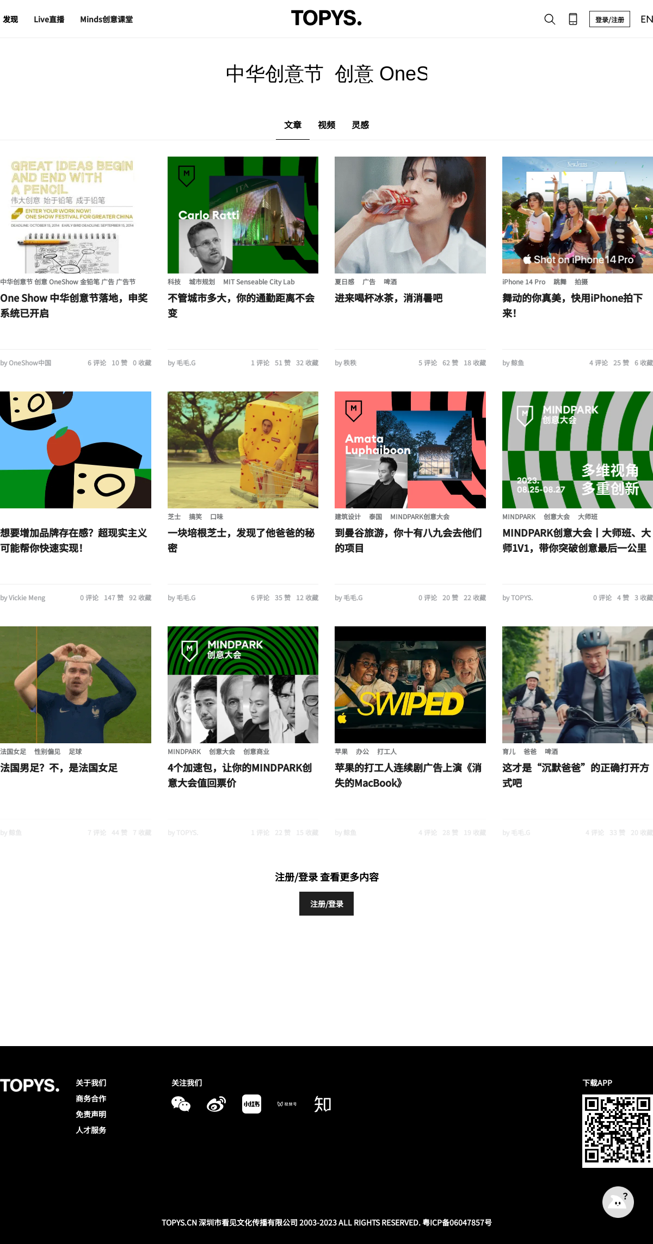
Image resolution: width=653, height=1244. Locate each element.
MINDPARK (518, 516)
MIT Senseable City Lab (258, 281)
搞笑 (195, 516)
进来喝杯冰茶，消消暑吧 (388, 297)
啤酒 (390, 281)
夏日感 (344, 281)
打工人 (387, 751)
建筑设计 (348, 516)
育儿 (508, 751)
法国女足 (13, 751)
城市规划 (202, 281)
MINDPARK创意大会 (419, 516)
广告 (368, 281)
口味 (216, 516)
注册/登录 (326, 903)
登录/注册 (609, 19)
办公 (362, 751)
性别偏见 (47, 751)
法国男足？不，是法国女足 (59, 767)
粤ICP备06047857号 (457, 1222)
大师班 (587, 516)
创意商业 (256, 751)
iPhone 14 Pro (523, 281)
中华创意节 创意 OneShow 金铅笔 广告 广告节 (67, 281)
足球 (75, 751)
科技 (174, 281)
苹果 (341, 751)
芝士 (174, 516)
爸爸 (530, 751)
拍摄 (581, 281)
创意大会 (557, 516)
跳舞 (559, 281)
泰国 (375, 516)
